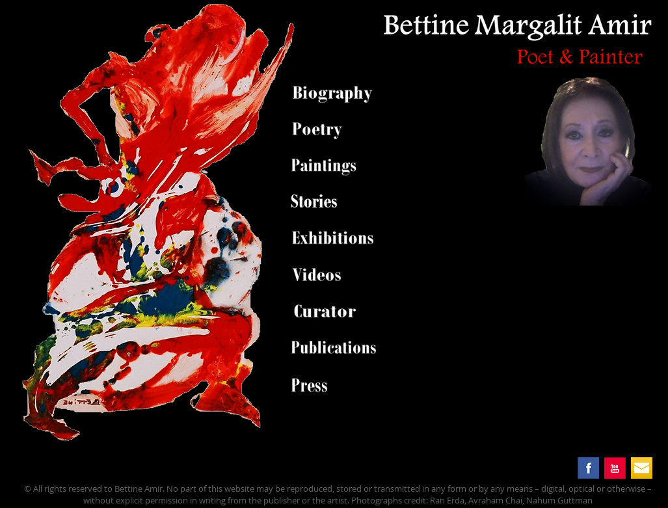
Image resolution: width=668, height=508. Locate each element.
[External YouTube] (527, 306)
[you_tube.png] (615, 468)
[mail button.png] (641, 468)
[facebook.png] (588, 468)
